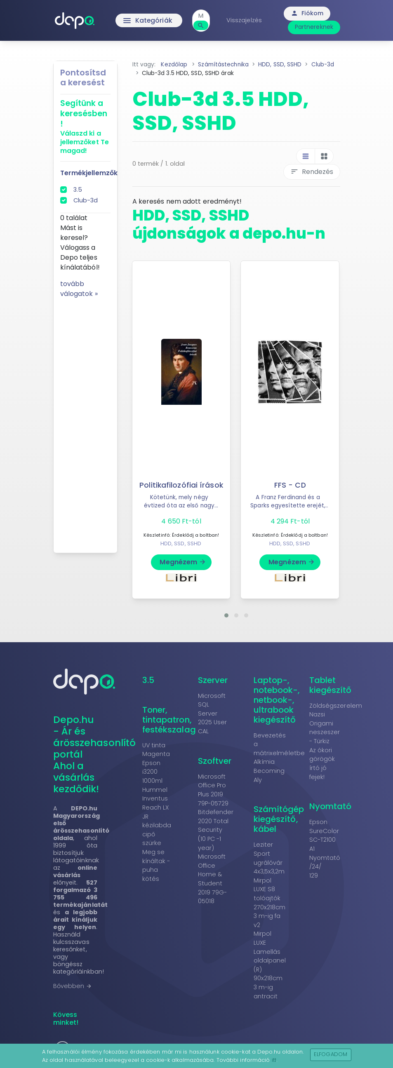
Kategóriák (147, 21)
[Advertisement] (85, 422)
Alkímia (264, 762)
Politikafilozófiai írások (181, 485)
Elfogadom (330, 1054)
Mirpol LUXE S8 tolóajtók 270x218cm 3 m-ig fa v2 (270, 902)
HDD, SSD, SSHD (180, 543)
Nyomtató (330, 806)
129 (313, 875)
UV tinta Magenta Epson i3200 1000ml (156, 763)
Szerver (213, 680)
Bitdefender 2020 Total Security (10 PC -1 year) (216, 830)
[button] (226, 615)
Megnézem (183, 562)
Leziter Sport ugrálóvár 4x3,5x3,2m (269, 858)
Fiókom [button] (308, 13)
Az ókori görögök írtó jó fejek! (322, 763)
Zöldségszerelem (335, 706)
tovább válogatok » (79, 288)
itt (274, 1060)
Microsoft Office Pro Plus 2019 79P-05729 (213, 789)
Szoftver (215, 761)
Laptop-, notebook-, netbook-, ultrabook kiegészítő (277, 699)
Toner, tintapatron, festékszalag (169, 719)
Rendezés (311, 171)
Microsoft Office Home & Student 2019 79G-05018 (212, 878)
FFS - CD (290, 485)
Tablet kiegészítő (330, 685)
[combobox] (202, 16)
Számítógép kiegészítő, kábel (279, 819)
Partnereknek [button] (315, 27)
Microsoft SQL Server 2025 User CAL (212, 713)
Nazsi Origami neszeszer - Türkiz (324, 727)
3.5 (77, 189)
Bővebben (72, 986)
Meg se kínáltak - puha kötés (156, 865)
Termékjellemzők (89, 173)
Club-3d (85, 200)
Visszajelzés (245, 20)
